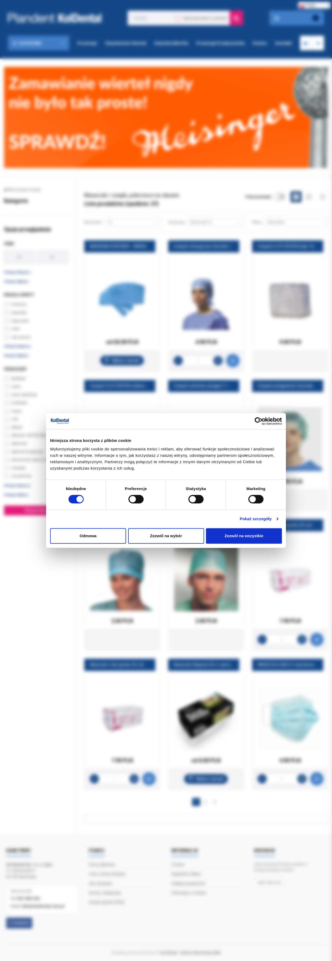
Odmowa (88, 536)
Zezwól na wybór (166, 536)
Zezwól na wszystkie (244, 536)
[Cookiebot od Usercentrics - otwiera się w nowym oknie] (258, 421)
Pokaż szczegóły (256, 518)
